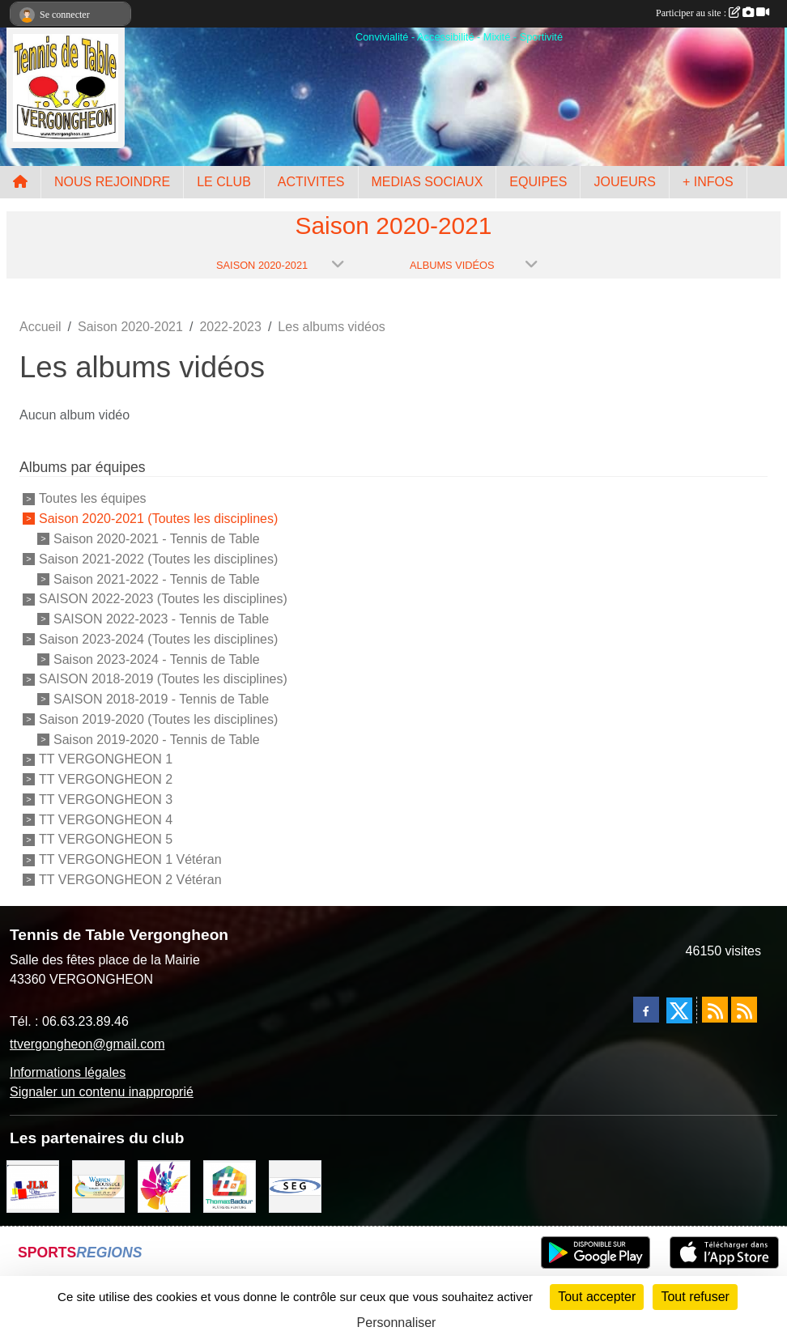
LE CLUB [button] (224, 182)
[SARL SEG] (295, 1186)
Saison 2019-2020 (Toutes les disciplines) (158, 719)
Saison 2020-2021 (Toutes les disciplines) (158, 518)
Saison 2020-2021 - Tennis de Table (156, 539)
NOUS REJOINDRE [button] (112, 182)
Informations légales (67, 1072)
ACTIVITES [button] (311, 182)
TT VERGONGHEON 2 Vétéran (130, 880)
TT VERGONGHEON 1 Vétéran (130, 859)
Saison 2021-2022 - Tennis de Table (156, 578)
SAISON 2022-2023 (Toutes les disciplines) (163, 599)
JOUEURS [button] (624, 182)
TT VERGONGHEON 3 (105, 799)
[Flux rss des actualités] (715, 1010)
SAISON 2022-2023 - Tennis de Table (161, 619)
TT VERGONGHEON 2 (105, 779)
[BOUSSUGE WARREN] (98, 1186)
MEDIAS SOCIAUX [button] (427, 182)
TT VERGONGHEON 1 (105, 759)
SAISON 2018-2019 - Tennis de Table (161, 699)
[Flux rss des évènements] (744, 1010)
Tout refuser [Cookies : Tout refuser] (695, 1297)
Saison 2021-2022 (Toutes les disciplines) (158, 559)
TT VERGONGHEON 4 (105, 819)
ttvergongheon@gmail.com (87, 1044)
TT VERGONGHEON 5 (105, 839)
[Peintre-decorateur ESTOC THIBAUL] (164, 1186)
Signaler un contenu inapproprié (102, 1092)
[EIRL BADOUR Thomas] (229, 1186)
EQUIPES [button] (538, 182)
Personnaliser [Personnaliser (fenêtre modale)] (396, 1322)
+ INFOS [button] (708, 182)
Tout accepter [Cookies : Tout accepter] (597, 1297)
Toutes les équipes (93, 498)
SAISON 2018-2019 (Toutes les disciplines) (163, 679)
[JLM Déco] (32, 1186)
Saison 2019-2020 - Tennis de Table (156, 739)
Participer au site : (712, 13)
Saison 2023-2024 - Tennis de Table (156, 659)
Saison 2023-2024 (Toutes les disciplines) (158, 639)
